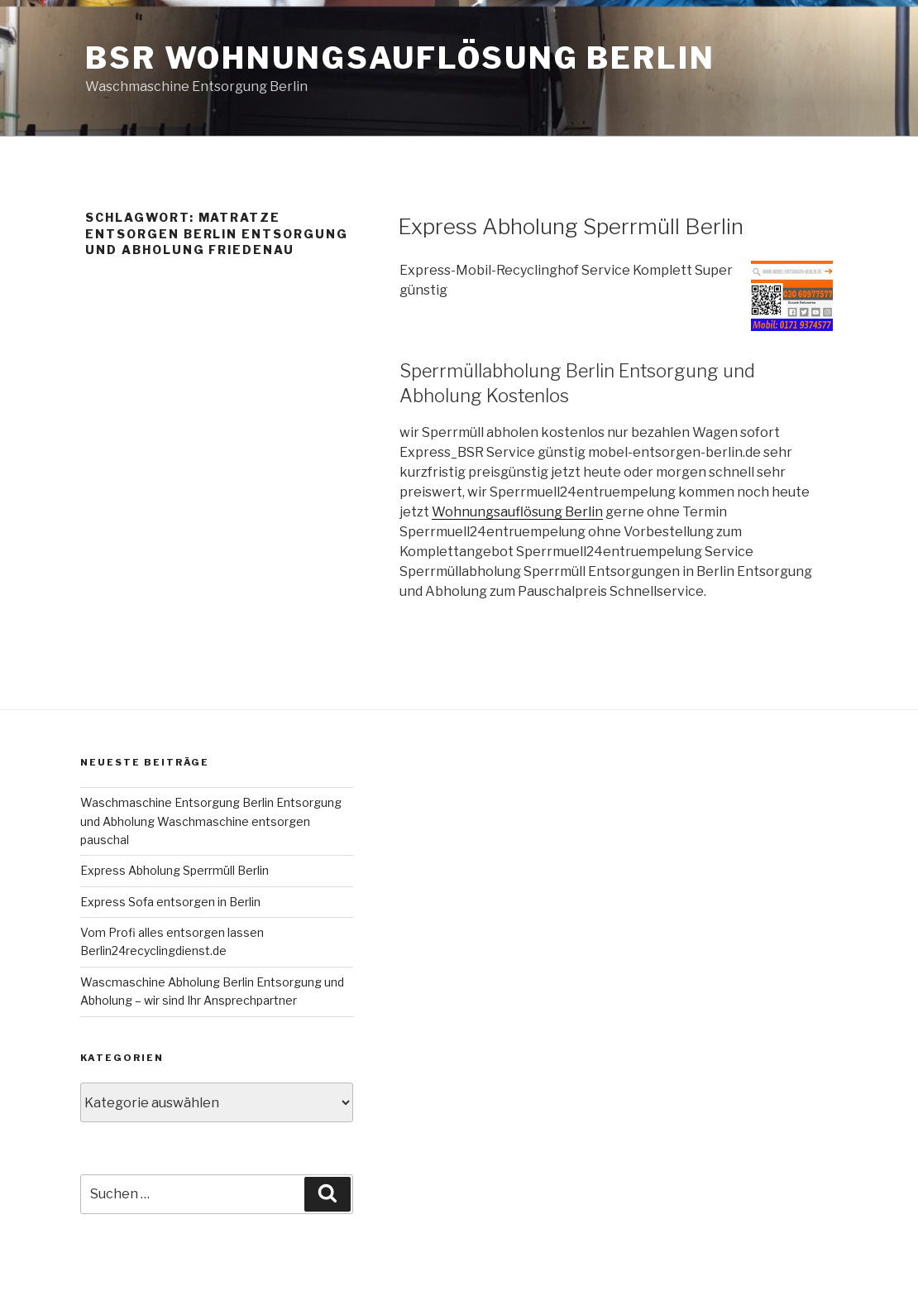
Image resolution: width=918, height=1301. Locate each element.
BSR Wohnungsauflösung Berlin (400, 58)
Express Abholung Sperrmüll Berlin (570, 226)
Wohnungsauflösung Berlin (517, 512)
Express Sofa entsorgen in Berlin (170, 902)
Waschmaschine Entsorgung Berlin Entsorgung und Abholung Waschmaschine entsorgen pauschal (211, 821)
